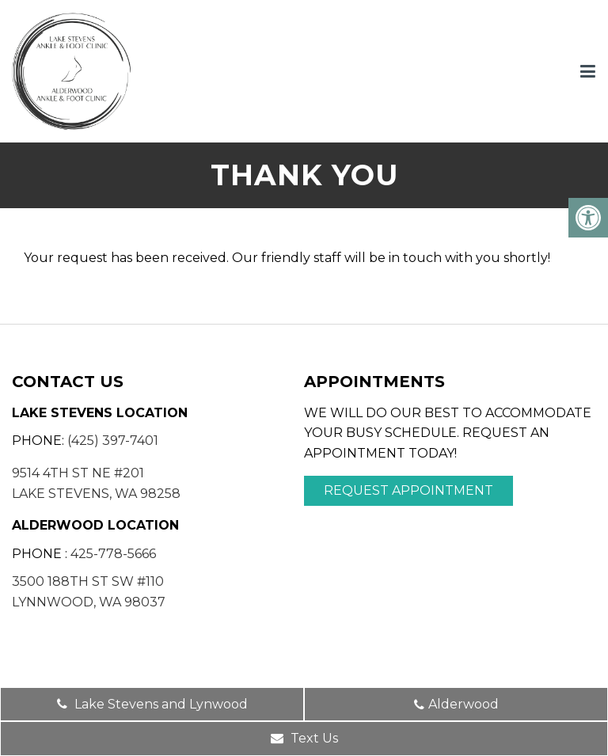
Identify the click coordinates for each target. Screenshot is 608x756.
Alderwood (456, 704)
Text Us (304, 738)
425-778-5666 (113, 553)
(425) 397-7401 (112, 440)
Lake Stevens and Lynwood (152, 704)
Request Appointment (408, 490)
